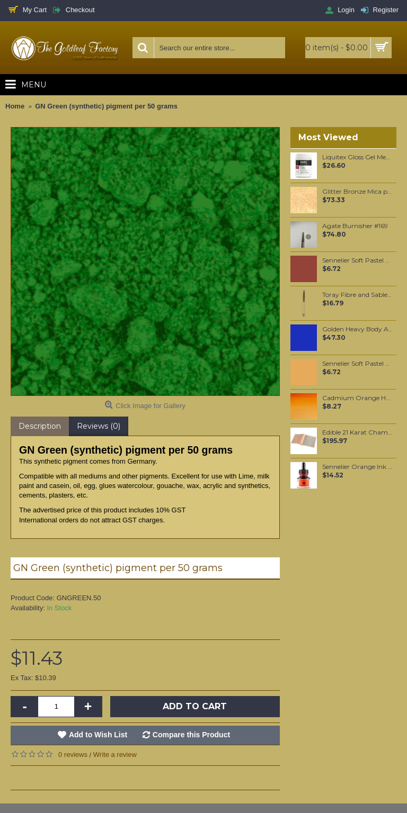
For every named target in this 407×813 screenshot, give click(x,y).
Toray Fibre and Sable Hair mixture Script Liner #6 (357, 295)
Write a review (115, 754)
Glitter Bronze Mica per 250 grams (357, 191)
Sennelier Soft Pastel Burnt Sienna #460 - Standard (357, 260)
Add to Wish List (98, 734)
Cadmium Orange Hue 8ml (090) (357, 398)
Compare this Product (191, 734)
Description (40, 426)
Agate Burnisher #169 (355, 226)
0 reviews (72, 754)
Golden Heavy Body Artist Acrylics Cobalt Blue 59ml (357, 329)
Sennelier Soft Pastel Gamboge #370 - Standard (357, 363)
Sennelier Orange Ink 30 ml (357, 467)
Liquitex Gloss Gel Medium (357, 157)
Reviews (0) (98, 426)
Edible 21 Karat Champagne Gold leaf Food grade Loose (357, 432)
